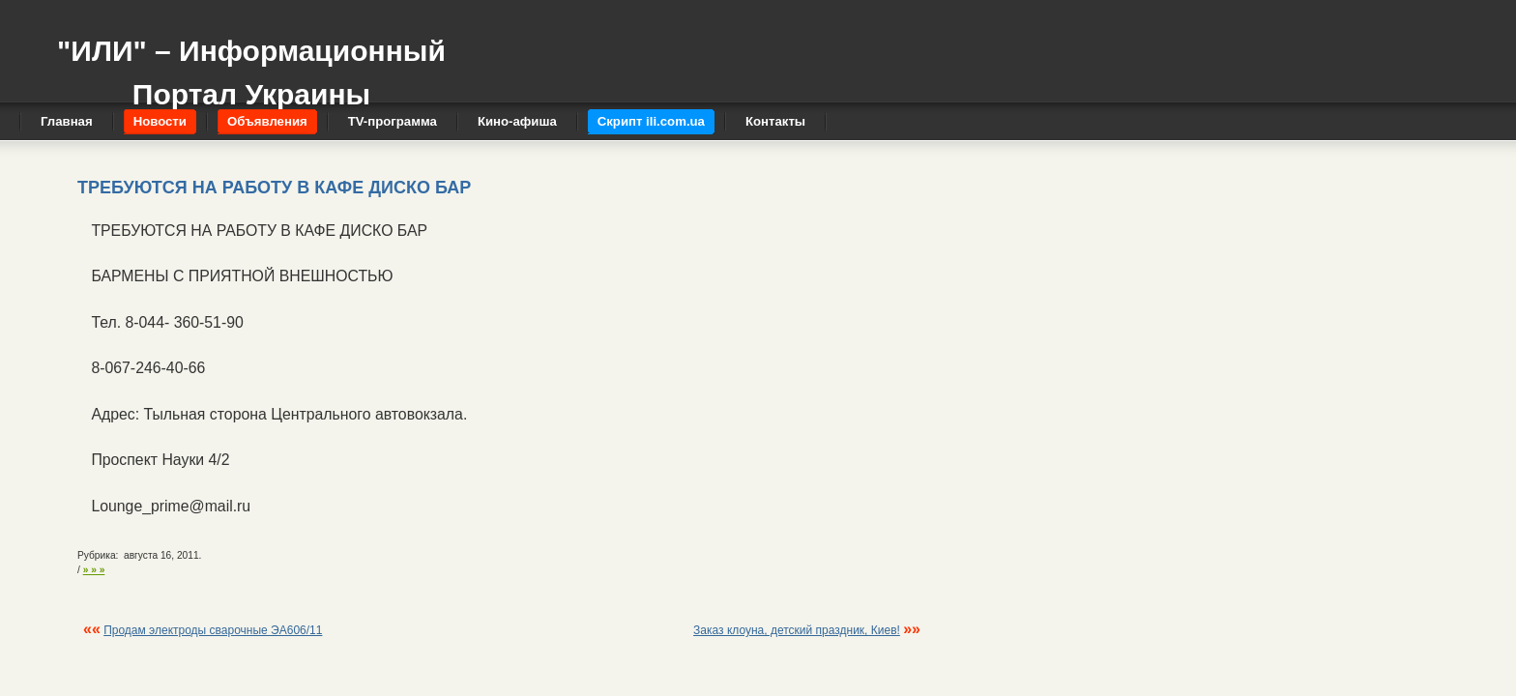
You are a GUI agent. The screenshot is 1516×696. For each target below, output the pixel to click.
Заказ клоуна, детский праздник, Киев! (796, 630)
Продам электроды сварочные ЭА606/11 (212, 630)
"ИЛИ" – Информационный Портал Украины (251, 63)
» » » (94, 570)
